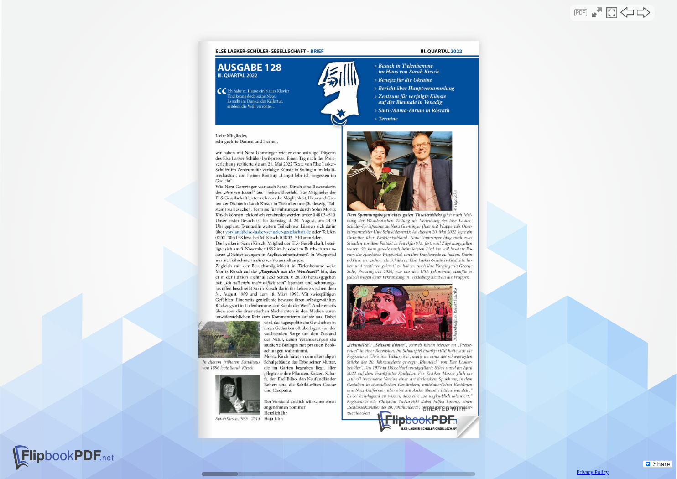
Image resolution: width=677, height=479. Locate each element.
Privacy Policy (593, 472)
